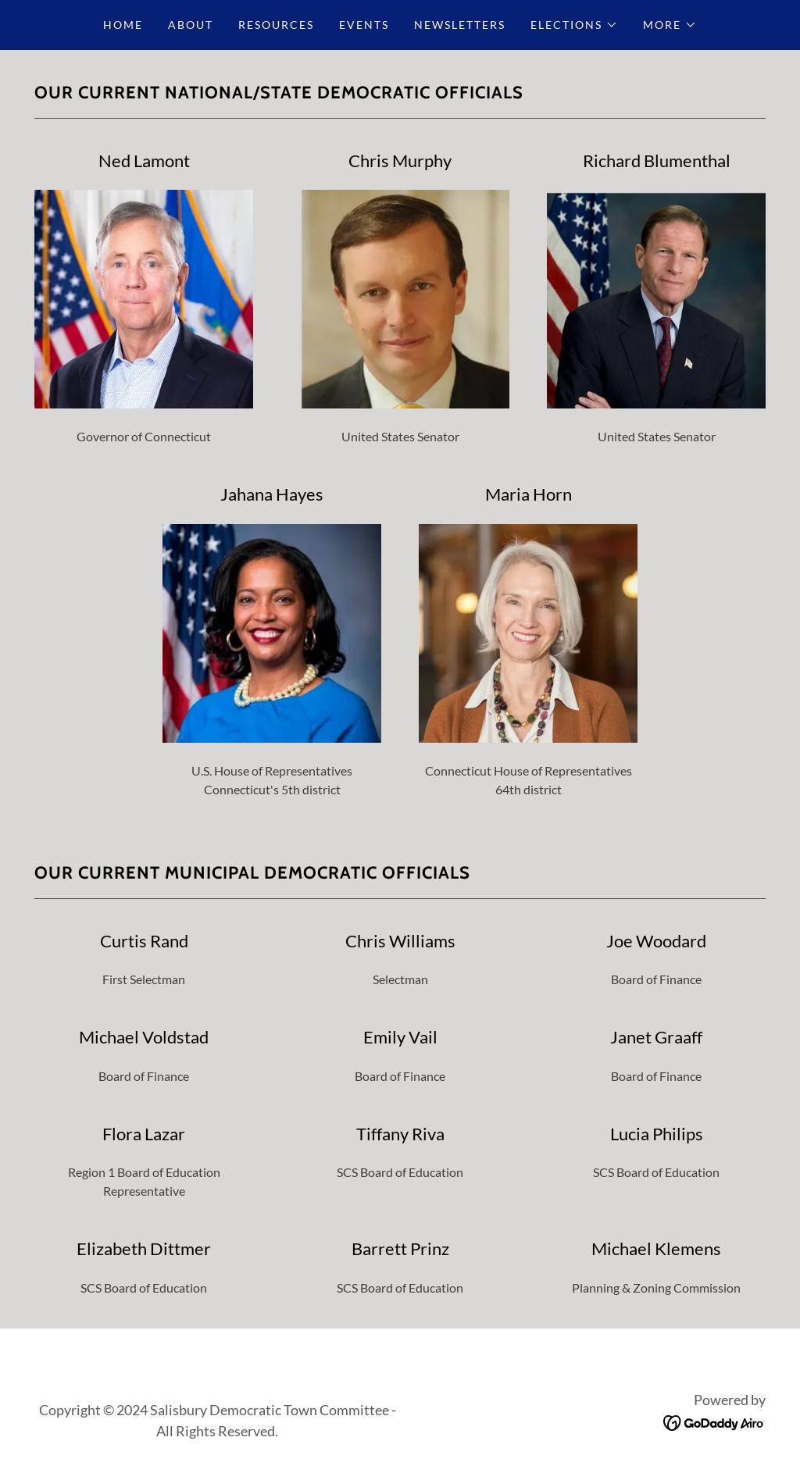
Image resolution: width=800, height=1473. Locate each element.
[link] (714, 1421)
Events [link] (364, 24)
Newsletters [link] (459, 24)
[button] (574, 25)
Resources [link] (276, 24)
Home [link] (123, 24)
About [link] (190, 24)
